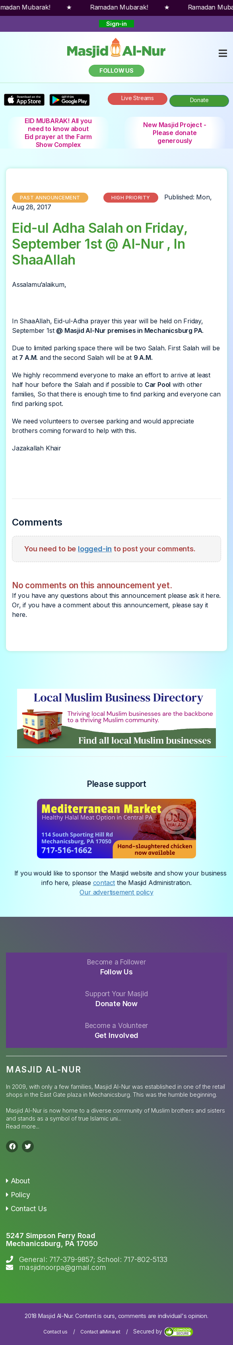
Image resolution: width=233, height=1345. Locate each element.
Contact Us (26, 1208)
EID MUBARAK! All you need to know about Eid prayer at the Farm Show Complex (58, 133)
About (18, 1181)
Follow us (116, 70)
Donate (199, 100)
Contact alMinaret (100, 1332)
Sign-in (116, 23)
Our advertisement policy (116, 892)
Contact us (55, 1332)
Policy (18, 1194)
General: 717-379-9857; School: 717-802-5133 (93, 1259)
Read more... (22, 1126)
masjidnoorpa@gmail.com (62, 1267)
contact (104, 883)
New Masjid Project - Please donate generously (174, 133)
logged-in (95, 548)
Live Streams (137, 98)
